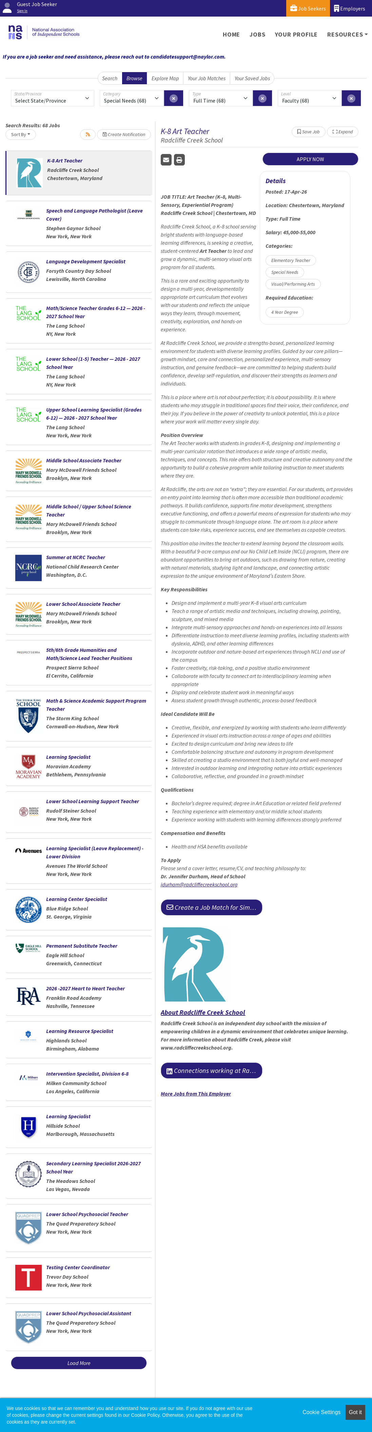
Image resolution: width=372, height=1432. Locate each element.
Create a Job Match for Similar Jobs (214, 907)
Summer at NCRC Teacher (75, 557)
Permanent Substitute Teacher (81, 945)
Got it (355, 1412)
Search (109, 78)
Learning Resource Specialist (79, 1031)
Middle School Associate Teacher (83, 460)
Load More (79, 1363)
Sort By (18, 134)
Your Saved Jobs (252, 78)
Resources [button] (345, 34)
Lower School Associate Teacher (83, 603)
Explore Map (165, 78)
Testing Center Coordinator (78, 1267)
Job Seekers (308, 8)
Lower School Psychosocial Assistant (88, 1313)
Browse (134, 78)
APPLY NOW (310, 159)
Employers (349, 8)
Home (231, 34)
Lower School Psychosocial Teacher (87, 1214)
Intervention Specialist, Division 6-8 (87, 1073)
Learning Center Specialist (76, 899)
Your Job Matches (207, 78)
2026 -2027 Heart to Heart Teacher (85, 988)
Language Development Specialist (85, 261)
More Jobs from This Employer (196, 1093)
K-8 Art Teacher (64, 160)
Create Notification (124, 134)
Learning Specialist (68, 756)
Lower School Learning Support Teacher (92, 801)
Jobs (257, 34)
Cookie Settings (321, 1412)
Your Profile (296, 34)
